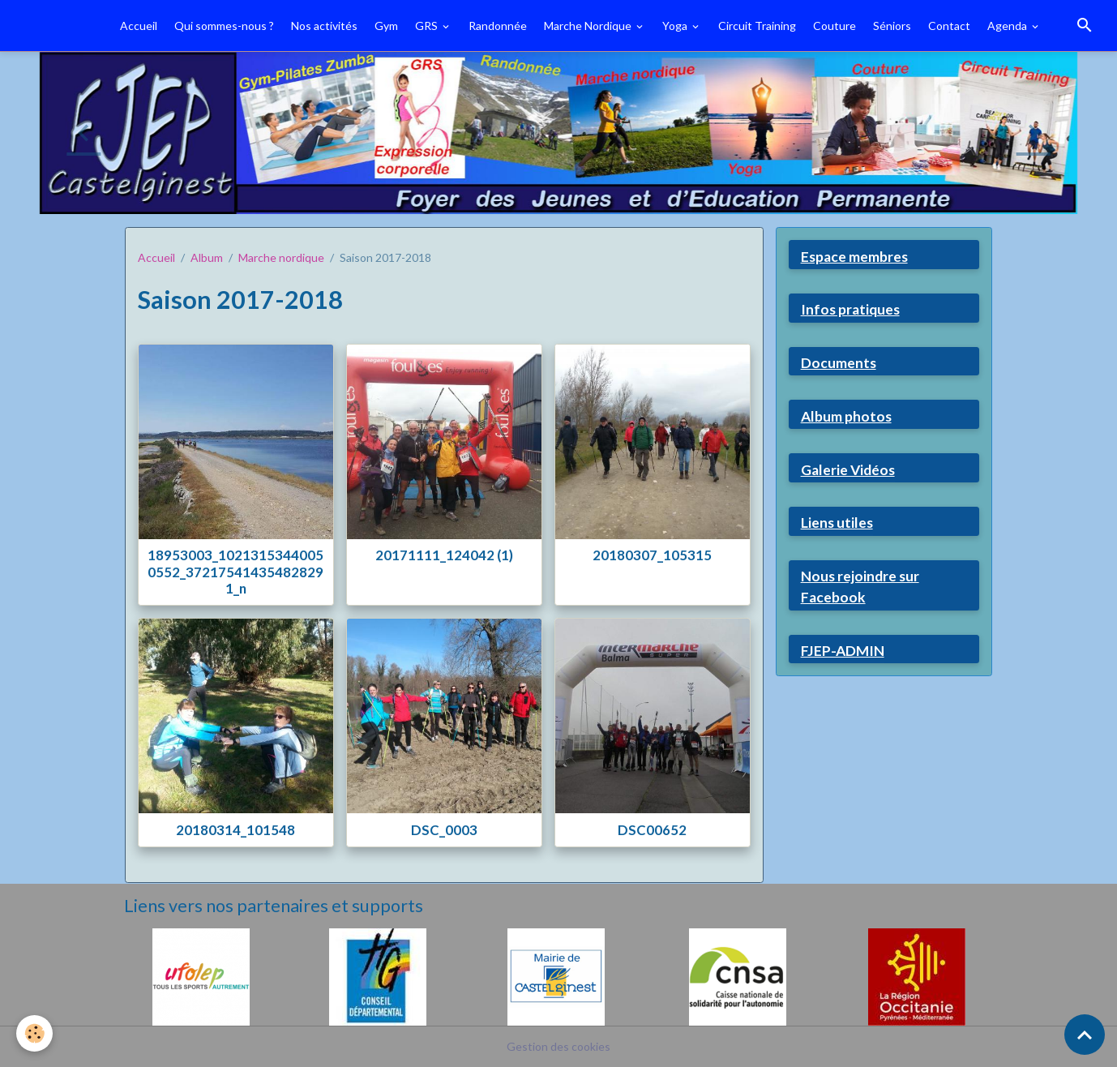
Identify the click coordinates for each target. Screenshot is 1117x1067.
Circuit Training (757, 25)
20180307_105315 (652, 554)
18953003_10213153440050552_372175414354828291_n (235, 571)
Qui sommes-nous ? (224, 25)
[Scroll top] (1084, 1034)
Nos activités (324, 25)
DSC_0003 (444, 829)
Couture (834, 25)
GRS (427, 25)
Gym (386, 25)
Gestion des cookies (558, 1046)
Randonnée (498, 25)
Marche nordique (281, 257)
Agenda (1008, 25)
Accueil (138, 25)
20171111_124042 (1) (444, 554)
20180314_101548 (235, 829)
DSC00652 (652, 829)
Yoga (676, 25)
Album (206, 257)
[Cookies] (34, 1033)
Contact (949, 25)
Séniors (892, 25)
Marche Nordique (589, 25)
